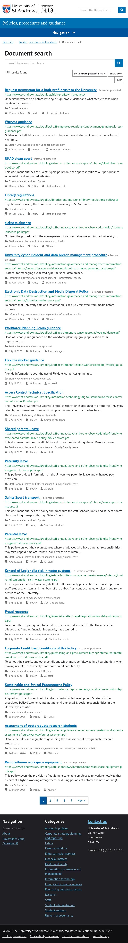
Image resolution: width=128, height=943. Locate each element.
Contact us (97, 821)
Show (116, 73)
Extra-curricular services (60, 853)
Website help (101, 936)
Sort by (89, 73)
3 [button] (57, 800)
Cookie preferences (14, 936)
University (7, 42)
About (6, 833)
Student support (55, 910)
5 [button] (71, 800)
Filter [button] (119, 79)
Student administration (60, 905)
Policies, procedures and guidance (34, 23)
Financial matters (56, 859)
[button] (81, 801)
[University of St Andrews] (29, 9)
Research (50, 894)
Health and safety (56, 864)
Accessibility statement (44, 936)
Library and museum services (63, 884)
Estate (49, 843)
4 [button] (64, 800)
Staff (48, 900)
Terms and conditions (75, 936)
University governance (59, 915)
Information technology (60, 879)
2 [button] (50, 800)
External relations (56, 848)
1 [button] (43, 800)
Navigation (64, 32)
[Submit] (122, 10)
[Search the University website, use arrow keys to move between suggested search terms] (98, 10)
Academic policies (56, 828)
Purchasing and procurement (63, 889)
